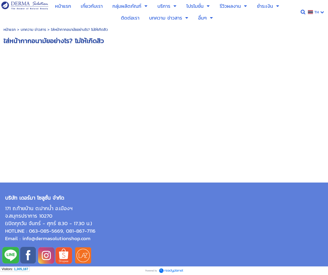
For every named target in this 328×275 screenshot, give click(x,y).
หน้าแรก (9, 29)
